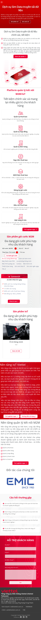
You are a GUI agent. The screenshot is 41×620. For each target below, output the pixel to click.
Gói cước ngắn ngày (33, 266)
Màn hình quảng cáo (8, 264)
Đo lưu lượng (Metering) (9, 258)
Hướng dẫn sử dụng (29, 416)
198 (24, 610)
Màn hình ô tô (27, 264)
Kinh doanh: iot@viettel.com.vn (12, 607)
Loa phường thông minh (24, 261)
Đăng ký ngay (13, 301)
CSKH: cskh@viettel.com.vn (11, 610)
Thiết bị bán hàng (7, 266)
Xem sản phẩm (20, 56)
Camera (19, 264)
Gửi (20, 582)
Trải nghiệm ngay (30, 229)
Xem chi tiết (14, 351)
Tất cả (4, 269)
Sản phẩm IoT (14, 21)
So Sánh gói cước (11, 256)
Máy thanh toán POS (8, 261)
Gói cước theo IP (20, 266)
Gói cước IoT (25, 21)
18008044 (29, 607)
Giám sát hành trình (25, 258)
